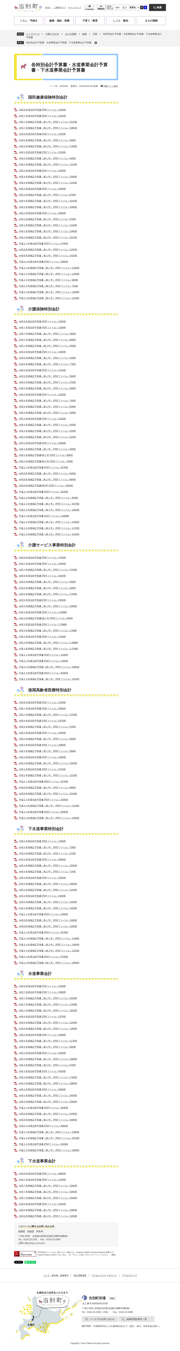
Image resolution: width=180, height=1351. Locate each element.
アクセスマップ (129, 1275)
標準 (118, 7)
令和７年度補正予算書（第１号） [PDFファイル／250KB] (48, 998)
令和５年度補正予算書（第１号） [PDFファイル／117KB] (48, 1041)
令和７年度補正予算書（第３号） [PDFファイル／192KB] (48, 1010)
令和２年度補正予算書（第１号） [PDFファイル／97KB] (47, 219)
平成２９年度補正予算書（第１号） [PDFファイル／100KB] (49, 818)
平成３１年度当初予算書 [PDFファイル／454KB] (43, 1108)
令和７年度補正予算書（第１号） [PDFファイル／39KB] (47, 334)
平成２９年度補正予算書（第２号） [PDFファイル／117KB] (49, 528)
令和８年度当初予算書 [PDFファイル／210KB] (42, 702)
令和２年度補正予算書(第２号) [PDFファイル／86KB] (46, 455)
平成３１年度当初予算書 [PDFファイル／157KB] (43, 781)
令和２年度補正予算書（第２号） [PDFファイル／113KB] (48, 225)
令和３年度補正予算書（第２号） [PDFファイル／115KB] (48, 890)
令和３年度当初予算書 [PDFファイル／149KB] (42, 757)
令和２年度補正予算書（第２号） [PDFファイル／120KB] (48, 908)
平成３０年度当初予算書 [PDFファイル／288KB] (43, 261)
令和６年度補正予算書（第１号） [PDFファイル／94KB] (47, 140)
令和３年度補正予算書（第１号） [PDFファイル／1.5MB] (48, 630)
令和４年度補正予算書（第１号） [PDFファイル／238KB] (48, 1059)
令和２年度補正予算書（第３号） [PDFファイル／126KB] (48, 231)
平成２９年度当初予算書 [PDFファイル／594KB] (43, 812)
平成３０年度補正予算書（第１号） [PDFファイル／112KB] (49, 806)
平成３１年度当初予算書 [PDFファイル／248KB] (43, 914)
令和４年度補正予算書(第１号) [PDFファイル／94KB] (46, 618)
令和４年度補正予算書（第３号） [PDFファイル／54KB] (47, 412)
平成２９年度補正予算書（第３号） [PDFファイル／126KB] (49, 292)
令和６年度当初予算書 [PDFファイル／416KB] (42, 576)
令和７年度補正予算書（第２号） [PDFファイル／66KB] (47, 340)
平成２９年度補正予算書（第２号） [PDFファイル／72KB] (48, 286)
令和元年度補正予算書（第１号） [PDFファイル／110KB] (48, 249)
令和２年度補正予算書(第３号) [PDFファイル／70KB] (46, 461)
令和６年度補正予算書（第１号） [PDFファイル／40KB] (47, 582)
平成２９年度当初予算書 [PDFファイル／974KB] (43, 957)
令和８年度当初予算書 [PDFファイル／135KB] (42, 321)
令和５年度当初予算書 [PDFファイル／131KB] (42, 370)
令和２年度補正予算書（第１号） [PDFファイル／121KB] (48, 775)
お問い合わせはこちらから (31, 1243)
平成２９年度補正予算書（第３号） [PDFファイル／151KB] (49, 534)
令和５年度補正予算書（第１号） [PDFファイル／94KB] (47, 158)
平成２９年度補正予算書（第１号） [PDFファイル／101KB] (49, 679)
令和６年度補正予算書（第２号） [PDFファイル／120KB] (48, 1216)
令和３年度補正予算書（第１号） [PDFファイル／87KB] (47, 195)
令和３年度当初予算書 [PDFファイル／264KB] (42, 189)
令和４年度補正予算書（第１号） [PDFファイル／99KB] (47, 751)
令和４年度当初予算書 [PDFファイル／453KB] (42, 1053)
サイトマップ (74, 7)
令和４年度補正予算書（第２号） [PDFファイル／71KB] (47, 871)
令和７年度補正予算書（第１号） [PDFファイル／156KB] (48, 1186)
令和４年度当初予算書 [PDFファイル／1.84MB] (43, 612)
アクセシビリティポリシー (104, 1275)
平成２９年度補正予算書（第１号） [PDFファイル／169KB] (49, 963)
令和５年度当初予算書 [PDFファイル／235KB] (42, 600)
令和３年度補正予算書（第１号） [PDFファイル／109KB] (48, 884)
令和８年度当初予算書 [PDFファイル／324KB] (42, 110)
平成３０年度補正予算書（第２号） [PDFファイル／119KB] (49, 274)
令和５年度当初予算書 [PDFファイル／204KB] (42, 733)
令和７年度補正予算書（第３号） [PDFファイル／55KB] (47, 346)
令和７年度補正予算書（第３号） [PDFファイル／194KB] (48, 1198)
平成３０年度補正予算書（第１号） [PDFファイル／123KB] (49, 268)
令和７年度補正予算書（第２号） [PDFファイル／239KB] (48, 1192)
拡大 (125, 7)
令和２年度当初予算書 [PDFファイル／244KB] (42, 896)
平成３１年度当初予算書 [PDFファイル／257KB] (43, 467)
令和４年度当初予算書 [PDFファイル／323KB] (42, 170)
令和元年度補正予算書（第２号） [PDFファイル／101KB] (48, 255)
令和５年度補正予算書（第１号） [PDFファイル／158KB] (48, 606)
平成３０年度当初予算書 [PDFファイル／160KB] (43, 799)
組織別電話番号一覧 (137, 1319)
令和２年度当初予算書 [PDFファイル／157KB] (42, 769)
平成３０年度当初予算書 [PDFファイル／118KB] (43, 661)
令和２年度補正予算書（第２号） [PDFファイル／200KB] (48, 1102)
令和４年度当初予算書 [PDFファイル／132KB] (42, 394)
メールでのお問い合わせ (102, 1319)
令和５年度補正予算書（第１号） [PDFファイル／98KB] (47, 739)
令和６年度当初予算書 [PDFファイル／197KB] (42, 1016)
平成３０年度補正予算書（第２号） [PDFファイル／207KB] (49, 1138)
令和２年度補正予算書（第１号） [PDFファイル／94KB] (47, 449)
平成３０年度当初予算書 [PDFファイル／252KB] (43, 492)
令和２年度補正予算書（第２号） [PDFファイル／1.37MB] (48, 648)
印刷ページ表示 (110, 86)
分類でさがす (52, 34)
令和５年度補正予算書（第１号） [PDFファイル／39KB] (47, 376)
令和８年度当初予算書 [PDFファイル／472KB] (42, 557)
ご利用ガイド (60, 7)
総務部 (21, 1231)
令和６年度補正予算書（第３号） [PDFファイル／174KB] (48, 594)
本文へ (48, 7)
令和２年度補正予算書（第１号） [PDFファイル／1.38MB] (48, 642)
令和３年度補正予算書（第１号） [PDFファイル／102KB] (48, 763)
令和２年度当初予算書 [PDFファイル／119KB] (42, 636)
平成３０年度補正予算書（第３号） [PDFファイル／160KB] (49, 510)
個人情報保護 (80, 1275)
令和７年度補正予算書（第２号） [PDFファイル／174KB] (48, 1004)
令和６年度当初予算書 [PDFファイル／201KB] (42, 1204)
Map (112, 1298)
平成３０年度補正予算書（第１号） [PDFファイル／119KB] (49, 938)
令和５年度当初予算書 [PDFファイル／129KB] (42, 841)
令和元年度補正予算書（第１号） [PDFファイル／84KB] (47, 473)
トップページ (33, 34)
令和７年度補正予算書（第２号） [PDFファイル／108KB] (48, 128)
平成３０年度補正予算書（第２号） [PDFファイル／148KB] (49, 944)
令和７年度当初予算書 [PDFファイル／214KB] (42, 1179)
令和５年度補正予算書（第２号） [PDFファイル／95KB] (47, 1047)
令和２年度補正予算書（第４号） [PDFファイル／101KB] (48, 237)
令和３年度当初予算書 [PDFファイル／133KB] (42, 419)
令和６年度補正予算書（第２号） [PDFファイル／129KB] (48, 1028)
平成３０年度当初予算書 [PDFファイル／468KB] (43, 1126)
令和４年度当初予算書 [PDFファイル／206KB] (42, 745)
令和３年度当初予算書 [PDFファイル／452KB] (42, 1071)
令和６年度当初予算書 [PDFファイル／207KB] (42, 721)
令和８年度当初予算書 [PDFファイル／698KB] (42, 1173)
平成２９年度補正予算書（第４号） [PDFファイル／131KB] (49, 298)
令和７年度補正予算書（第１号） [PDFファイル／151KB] (48, 122)
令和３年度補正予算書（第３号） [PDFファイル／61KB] (47, 437)
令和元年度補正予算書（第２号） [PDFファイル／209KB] (48, 1120)
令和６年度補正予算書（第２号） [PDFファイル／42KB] (47, 588)
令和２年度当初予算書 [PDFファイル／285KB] (42, 213)
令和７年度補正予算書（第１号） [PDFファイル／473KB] (48, 570)
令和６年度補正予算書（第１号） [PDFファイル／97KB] (47, 727)
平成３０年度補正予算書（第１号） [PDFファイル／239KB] (49, 1132)
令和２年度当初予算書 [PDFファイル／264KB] (42, 443)
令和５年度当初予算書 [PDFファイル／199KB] (42, 1035)
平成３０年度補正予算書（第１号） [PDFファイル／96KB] (48, 498)
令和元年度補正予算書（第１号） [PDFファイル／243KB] (48, 1114)
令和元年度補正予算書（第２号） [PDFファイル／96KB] (47, 479)
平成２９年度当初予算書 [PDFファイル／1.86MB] (44, 516)
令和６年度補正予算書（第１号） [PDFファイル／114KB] (48, 1022)
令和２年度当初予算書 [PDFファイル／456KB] (42, 1089)
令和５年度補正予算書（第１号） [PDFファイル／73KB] (47, 847)
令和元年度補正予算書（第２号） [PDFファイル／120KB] (48, 926)
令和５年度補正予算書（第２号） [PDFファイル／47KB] (47, 382)
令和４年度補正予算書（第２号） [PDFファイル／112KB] (48, 183)
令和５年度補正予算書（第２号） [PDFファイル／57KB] (47, 853)
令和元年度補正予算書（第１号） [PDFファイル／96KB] (47, 787)
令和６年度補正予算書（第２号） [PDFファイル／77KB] (47, 364)
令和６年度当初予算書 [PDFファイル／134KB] (42, 352)
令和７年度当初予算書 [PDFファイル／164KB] (42, 563)
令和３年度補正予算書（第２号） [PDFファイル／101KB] (48, 201)
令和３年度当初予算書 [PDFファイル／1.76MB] (43, 624)
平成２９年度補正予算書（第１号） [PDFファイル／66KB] (48, 280)
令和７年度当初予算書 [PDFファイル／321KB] (42, 116)
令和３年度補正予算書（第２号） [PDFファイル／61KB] (47, 431)
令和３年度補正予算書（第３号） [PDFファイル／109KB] (48, 207)
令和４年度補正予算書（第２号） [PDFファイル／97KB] (47, 1065)
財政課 (30, 1231)
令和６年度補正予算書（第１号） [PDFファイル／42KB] (47, 358)
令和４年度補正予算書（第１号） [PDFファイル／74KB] (47, 400)
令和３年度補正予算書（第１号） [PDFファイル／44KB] (47, 425)
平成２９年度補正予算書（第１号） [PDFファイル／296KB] (49, 1150)
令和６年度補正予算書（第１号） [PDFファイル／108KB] (48, 1210)
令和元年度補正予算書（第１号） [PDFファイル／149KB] (48, 920)
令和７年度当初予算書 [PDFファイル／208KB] (42, 708)
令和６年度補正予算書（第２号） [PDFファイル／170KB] (48, 146)
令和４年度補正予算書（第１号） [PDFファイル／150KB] (48, 865)
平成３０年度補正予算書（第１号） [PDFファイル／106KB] (49, 667)
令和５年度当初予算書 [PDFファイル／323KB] (42, 152)
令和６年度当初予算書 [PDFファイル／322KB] (42, 134)
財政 (84, 34)
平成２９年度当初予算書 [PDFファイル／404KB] (43, 673)
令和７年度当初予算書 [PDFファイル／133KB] (42, 327)
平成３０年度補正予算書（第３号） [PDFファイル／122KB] (49, 950)
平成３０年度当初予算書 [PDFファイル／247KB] (43, 932)
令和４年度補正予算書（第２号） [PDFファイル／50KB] (47, 406)
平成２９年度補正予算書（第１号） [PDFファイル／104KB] (49, 522)
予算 (95, 34)
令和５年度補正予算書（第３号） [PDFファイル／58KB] (47, 388)
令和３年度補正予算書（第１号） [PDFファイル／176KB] (48, 1077)
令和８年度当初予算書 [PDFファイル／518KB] (42, 986)
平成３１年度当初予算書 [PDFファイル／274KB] (43, 243)
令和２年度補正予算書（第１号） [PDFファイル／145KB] (48, 902)
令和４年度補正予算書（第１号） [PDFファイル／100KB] (48, 176)
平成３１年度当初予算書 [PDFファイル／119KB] (43, 655)
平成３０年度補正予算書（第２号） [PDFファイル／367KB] (49, 504)
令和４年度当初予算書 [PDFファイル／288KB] (42, 859)
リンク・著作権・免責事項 (55, 1275)
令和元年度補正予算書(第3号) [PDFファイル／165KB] (46, 485)
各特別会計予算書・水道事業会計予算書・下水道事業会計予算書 (58, 42)
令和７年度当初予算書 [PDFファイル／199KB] (42, 992)
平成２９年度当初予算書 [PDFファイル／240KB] (43, 1144)
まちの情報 (70, 34)
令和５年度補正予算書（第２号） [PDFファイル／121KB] (48, 164)
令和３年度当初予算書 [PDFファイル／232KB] (42, 878)
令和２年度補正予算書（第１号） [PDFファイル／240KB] (48, 1095)
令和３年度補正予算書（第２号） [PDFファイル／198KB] (48, 1083)
